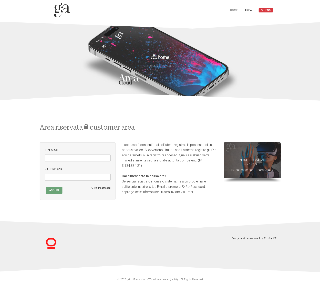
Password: (54, 169)
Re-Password (101, 188)
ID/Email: (52, 150)
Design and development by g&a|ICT (253, 238)
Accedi (54, 190)
